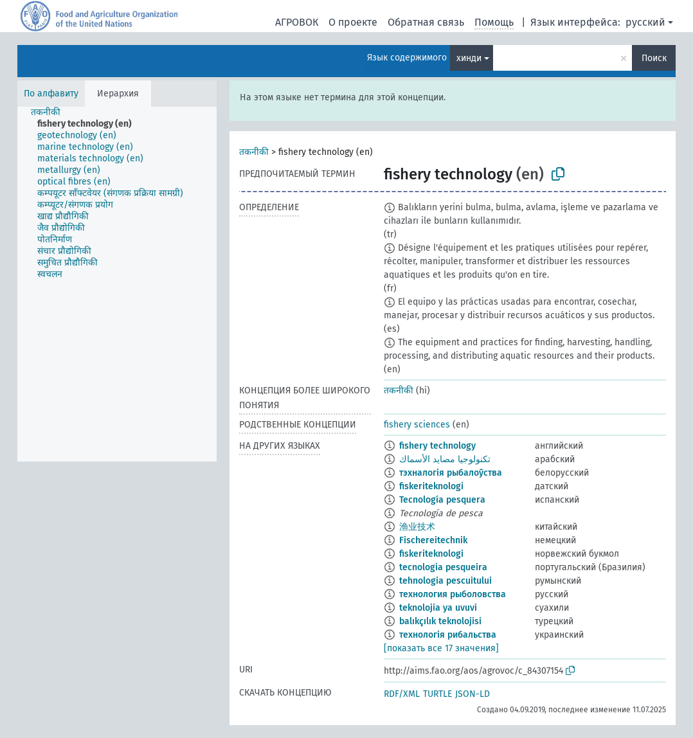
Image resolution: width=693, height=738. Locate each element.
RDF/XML (402, 693)
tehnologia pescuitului (445, 580)
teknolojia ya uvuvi (438, 607)
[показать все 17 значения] (441, 648)
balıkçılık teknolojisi (440, 621)
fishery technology (437, 445)
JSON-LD (472, 693)
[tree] (117, 284)
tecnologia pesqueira (443, 567)
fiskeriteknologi (431, 486)
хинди (469, 58)
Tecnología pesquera (442, 499)
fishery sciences (417, 424)
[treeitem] (51, 112)
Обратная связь (426, 22)
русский (645, 22)
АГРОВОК (296, 22)
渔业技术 (417, 526)
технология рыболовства (452, 594)
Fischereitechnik (433, 540)
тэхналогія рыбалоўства (450, 472)
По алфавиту (51, 93)
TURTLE (437, 693)
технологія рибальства (447, 634)
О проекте (352, 22)
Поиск (654, 58)
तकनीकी (254, 152)
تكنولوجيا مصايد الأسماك (445, 459)
